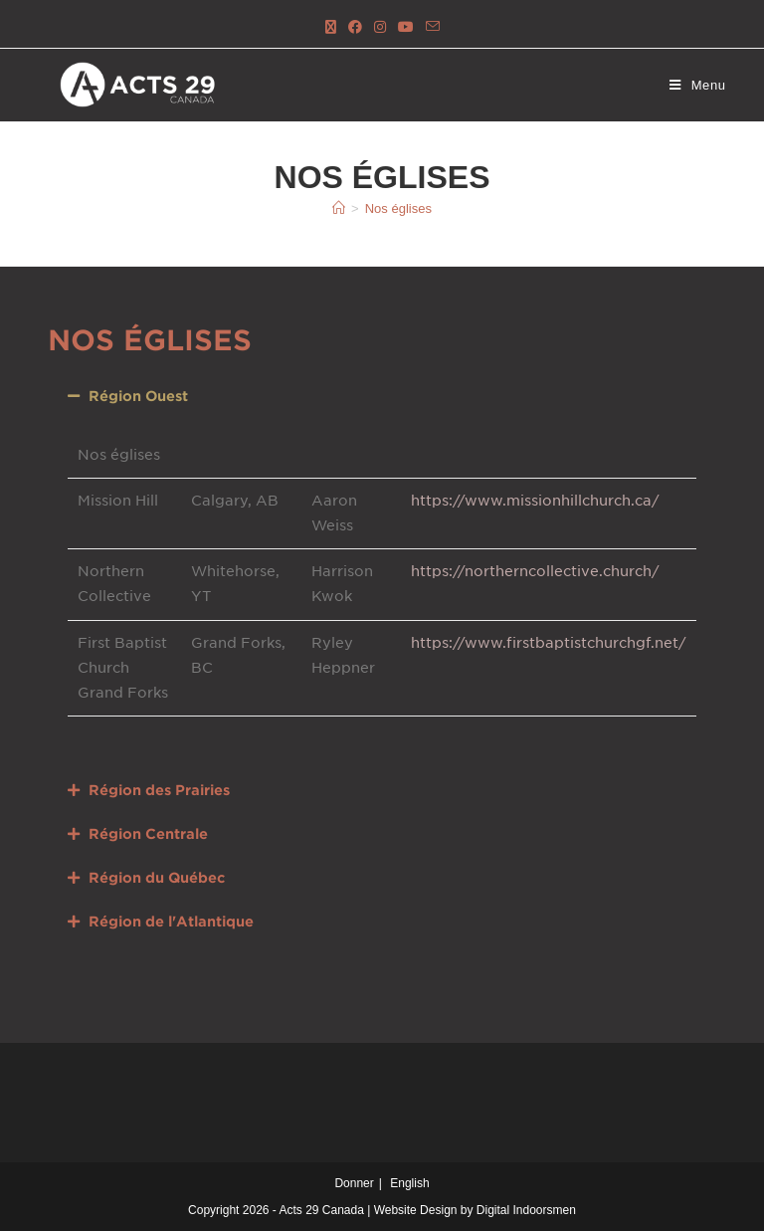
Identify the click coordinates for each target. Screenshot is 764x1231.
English (409, 1183)
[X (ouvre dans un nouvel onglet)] (330, 27)
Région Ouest (138, 396)
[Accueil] (338, 208)
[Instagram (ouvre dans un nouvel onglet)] (380, 27)
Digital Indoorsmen (526, 1210)
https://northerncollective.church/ (535, 571)
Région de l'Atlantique (171, 921)
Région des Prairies (159, 790)
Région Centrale (148, 834)
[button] (381, 396)
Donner (353, 1183)
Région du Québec (157, 878)
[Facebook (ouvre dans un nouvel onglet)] (355, 27)
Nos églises (398, 208)
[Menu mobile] (697, 85)
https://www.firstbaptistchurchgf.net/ (548, 643)
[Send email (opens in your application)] (433, 27)
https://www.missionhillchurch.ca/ (535, 501)
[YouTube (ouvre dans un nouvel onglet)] (406, 27)
